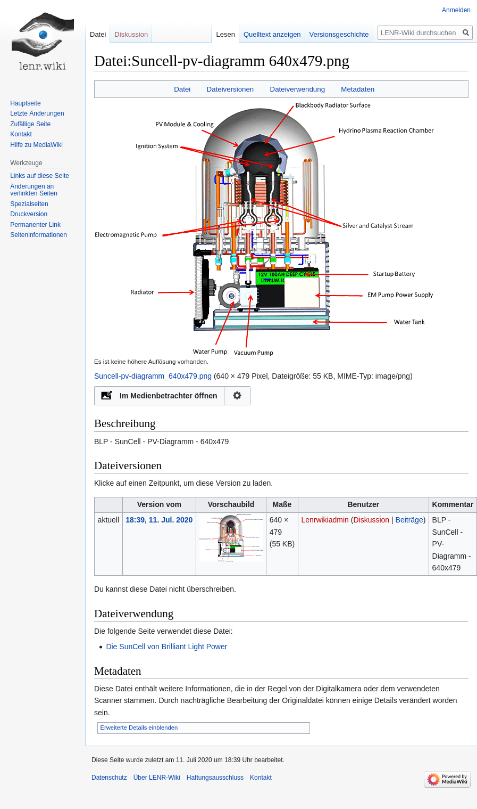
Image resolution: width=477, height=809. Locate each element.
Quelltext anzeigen (272, 34)
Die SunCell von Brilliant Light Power (166, 646)
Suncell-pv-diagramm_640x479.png (153, 376)
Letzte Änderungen (37, 113)
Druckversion (28, 214)
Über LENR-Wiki (156, 777)
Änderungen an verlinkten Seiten (33, 190)
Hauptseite (25, 103)
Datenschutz (109, 777)
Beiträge (409, 520)
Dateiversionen (230, 89)
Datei (182, 89)
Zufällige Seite (30, 124)
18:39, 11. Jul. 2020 (159, 520)
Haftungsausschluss (215, 777)
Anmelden (456, 10)
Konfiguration (237, 395)
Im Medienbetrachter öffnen (168, 395)
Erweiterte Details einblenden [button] (139, 727)
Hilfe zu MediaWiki (36, 145)
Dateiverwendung (297, 89)
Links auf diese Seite (39, 175)
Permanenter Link (35, 224)
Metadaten (357, 89)
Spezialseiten (29, 204)
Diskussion (371, 520)
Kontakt (21, 134)
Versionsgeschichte (339, 34)
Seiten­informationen (38, 235)
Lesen (225, 34)
